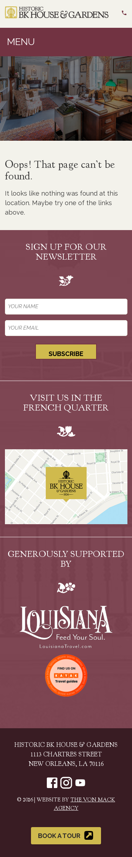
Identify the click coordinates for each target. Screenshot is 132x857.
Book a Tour (66, 835)
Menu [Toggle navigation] (21, 41)
